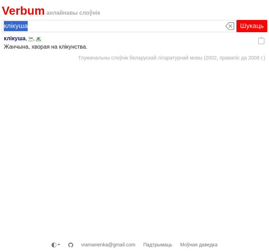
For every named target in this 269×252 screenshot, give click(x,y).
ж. (39, 38)
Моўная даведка (199, 244)
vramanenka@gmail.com (108, 244)
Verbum (23, 10)
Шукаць (252, 25)
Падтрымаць (157, 244)
